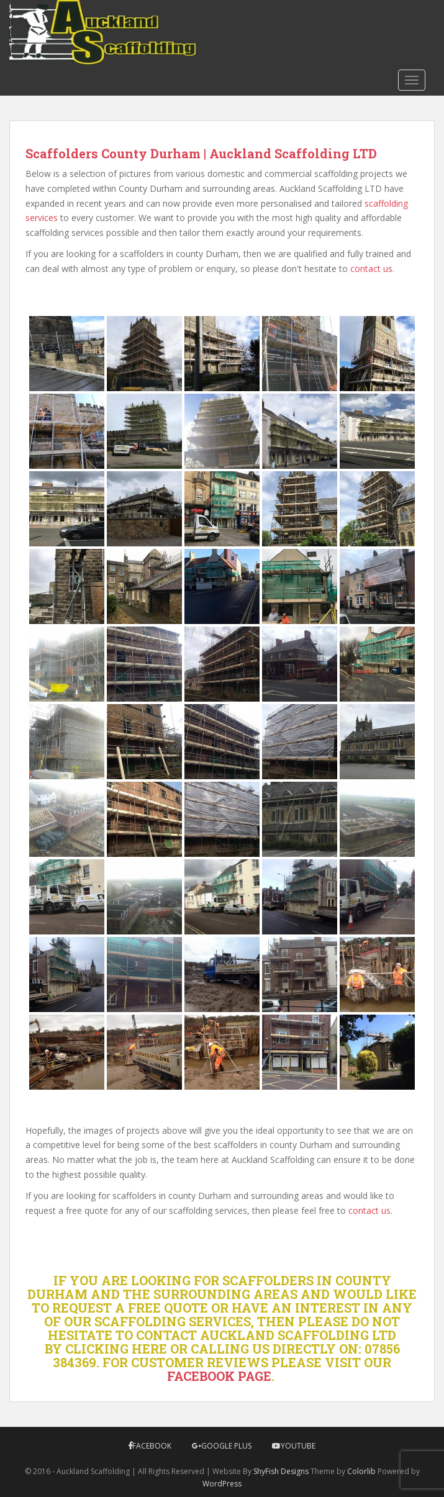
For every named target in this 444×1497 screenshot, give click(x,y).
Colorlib (361, 1471)
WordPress (222, 1483)
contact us (371, 268)
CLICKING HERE (116, 1349)
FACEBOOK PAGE (219, 1376)
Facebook (151, 1445)
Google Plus (226, 1445)
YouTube (298, 1445)
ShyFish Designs (281, 1471)
